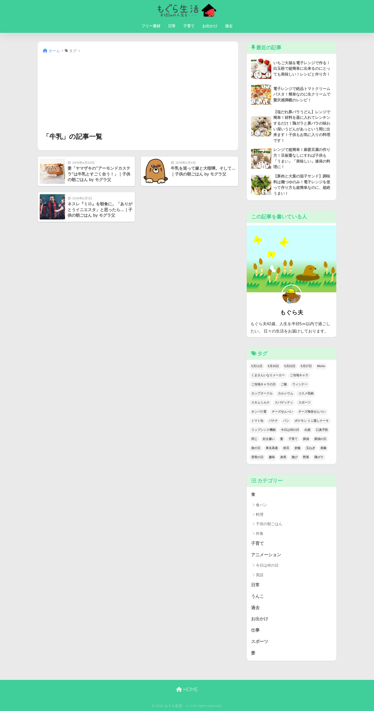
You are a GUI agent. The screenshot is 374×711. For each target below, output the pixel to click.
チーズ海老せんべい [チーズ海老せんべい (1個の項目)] (312, 411)
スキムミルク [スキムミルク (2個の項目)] (260, 402)
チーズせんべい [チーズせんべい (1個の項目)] (282, 411)
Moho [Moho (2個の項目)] (321, 366)
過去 (229, 26)
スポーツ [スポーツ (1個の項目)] (304, 402)
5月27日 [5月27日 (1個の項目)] (306, 366)
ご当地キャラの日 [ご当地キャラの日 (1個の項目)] (263, 384)
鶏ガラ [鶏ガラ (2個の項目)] (318, 457)
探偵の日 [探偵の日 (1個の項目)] (320, 439)
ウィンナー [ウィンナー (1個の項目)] (299, 384)
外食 (259, 533)
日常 (172, 26)
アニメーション (266, 554)
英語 (259, 575)
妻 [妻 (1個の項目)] (281, 439)
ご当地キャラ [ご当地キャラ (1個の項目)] (299, 375)
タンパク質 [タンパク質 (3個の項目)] (258, 411)
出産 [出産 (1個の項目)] (307, 430)
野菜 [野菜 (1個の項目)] (306, 457)
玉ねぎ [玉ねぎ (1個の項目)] (310, 448)
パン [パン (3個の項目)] (286, 421)
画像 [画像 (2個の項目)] (323, 448)
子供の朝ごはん (269, 524)
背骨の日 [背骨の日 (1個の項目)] (257, 457)
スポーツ (259, 641)
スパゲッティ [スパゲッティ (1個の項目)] (284, 402)
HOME (187, 689)
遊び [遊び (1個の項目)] (295, 457)
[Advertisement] (138, 92)
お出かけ (209, 26)
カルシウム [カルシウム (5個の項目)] (285, 393)
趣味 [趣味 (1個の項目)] (272, 457)
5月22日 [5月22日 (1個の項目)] (289, 366)
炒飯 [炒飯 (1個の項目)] (298, 448)
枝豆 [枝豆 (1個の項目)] (286, 448)
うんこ (257, 596)
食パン (261, 505)
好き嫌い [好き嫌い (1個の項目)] (269, 439)
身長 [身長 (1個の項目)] (283, 457)
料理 (259, 514)
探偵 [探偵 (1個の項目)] (306, 439)
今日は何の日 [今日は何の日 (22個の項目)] (290, 430)
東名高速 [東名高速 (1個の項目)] (272, 448)
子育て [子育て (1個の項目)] (293, 439)
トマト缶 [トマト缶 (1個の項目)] (257, 421)
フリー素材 (150, 26)
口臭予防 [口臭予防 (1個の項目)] (322, 430)
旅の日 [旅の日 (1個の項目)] (255, 448)
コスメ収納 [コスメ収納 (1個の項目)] (306, 393)
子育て (189, 26)
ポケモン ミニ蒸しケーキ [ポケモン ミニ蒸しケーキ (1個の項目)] (312, 421)
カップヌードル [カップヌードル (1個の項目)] (262, 393)
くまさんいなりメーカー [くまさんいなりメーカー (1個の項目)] (268, 375)
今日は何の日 (267, 565)
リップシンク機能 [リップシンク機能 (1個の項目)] (263, 430)
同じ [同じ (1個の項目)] (254, 439)
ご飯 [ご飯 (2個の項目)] (284, 384)
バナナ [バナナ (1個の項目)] (273, 421)
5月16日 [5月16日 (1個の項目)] (273, 366)
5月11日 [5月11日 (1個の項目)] (256, 366)
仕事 (255, 630)
